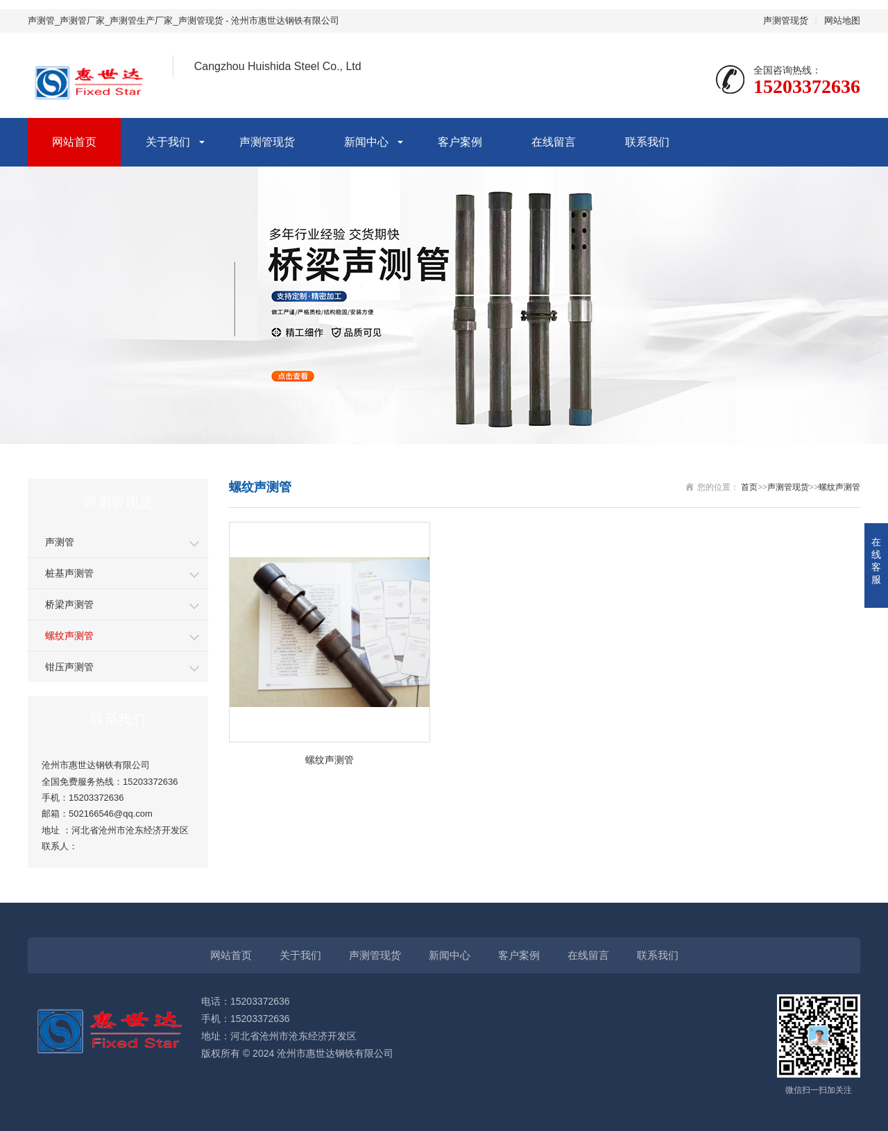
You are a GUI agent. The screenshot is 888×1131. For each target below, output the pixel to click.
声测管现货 (785, 20)
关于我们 (168, 142)
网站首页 (74, 142)
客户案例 (460, 142)
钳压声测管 (69, 666)
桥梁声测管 (69, 604)
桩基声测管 (69, 573)
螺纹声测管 (69, 635)
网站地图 (842, 20)
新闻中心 (366, 142)
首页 (749, 487)
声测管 (59, 541)
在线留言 (553, 142)
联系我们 (647, 142)
